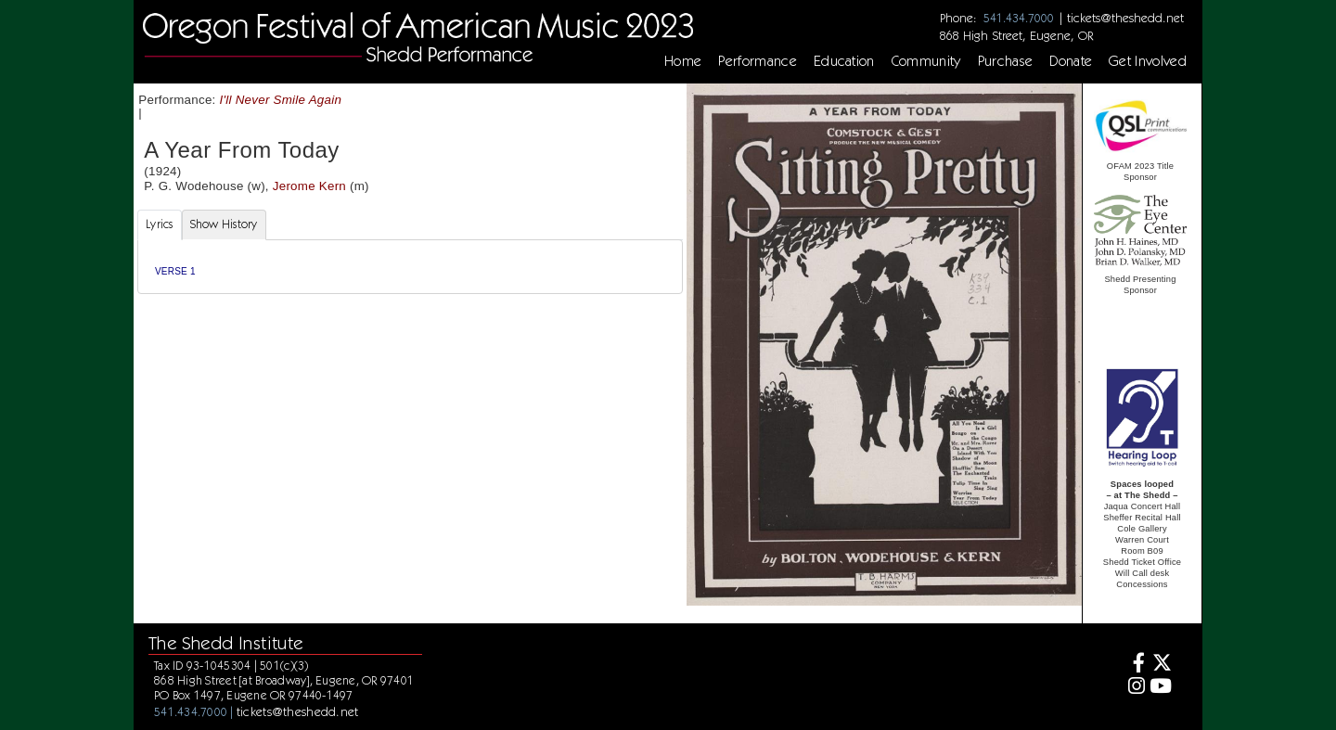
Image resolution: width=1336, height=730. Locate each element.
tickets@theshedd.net (1125, 17)
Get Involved (1148, 61)
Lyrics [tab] (159, 224)
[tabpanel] (410, 266)
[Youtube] (1161, 687)
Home (682, 61)
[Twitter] (1161, 664)
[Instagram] (1134, 687)
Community (926, 61)
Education (844, 61)
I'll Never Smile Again (281, 100)
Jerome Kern (309, 186)
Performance (757, 61)
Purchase (1006, 61)
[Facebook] (1134, 664)
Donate (1070, 61)
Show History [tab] (224, 224)
